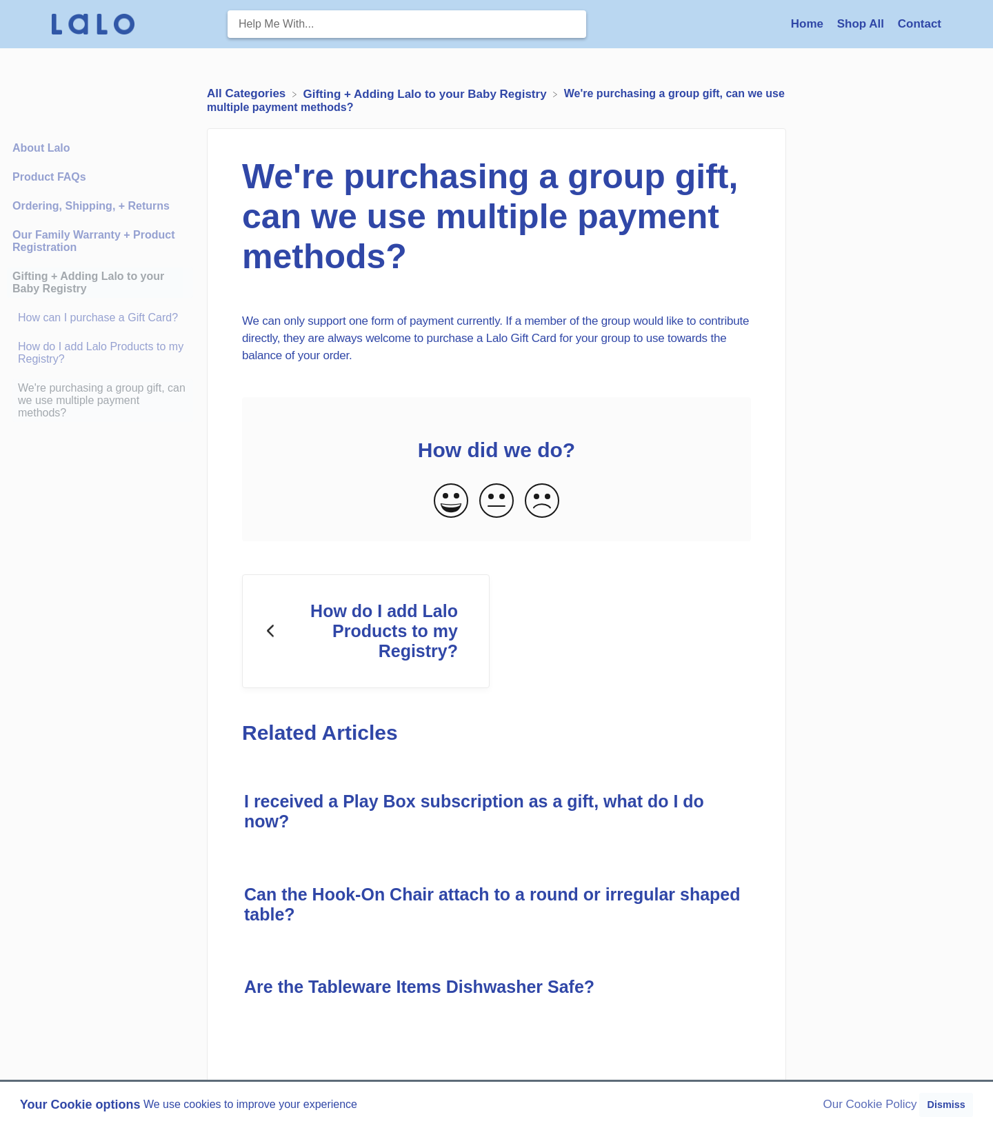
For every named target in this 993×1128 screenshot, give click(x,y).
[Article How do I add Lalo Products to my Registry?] (100, 353)
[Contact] (919, 23)
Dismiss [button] (946, 1104)
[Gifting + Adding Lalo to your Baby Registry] (426, 93)
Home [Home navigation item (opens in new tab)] (809, 23)
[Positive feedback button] (451, 502)
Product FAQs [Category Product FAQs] (49, 177)
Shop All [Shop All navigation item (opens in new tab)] (862, 23)
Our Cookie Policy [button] (870, 1104)
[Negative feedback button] (542, 502)
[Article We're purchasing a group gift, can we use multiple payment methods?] (100, 400)
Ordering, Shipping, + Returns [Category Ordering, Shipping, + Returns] (91, 206)
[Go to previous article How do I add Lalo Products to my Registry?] (366, 631)
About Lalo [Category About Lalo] (41, 148)
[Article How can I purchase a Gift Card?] (100, 318)
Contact (919, 23)
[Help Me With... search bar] (407, 24)
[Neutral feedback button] (496, 502)
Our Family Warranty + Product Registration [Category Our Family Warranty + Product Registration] (93, 241)
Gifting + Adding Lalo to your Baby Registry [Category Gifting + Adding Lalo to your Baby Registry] (88, 282)
